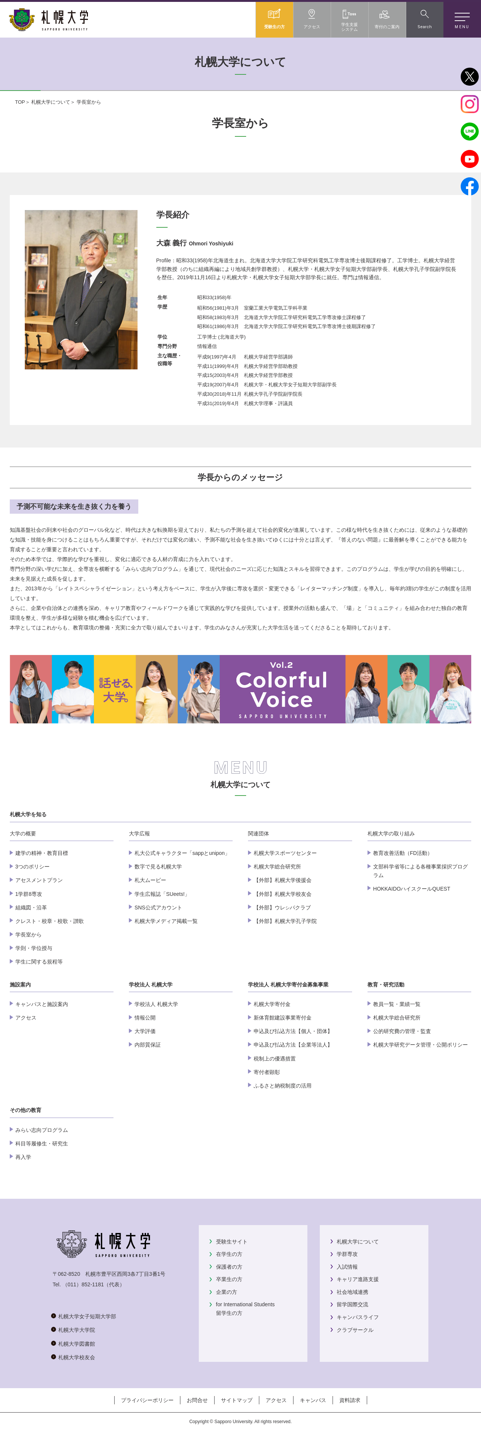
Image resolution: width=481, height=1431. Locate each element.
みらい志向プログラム (41, 1130)
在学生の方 (229, 1254)
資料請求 (349, 1400)
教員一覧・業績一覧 (396, 1004)
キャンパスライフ (358, 1317)
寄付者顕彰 (267, 1072)
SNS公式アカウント (158, 908)
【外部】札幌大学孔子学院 (285, 921)
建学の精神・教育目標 (41, 853)
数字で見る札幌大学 (158, 867)
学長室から (28, 935)
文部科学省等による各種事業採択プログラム (420, 871)
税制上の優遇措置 (275, 1059)
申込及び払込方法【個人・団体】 (293, 1031)
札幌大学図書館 (76, 1344)
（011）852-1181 (83, 1284)
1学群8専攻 (28, 894)
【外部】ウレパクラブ (282, 908)
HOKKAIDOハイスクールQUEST (411, 889)
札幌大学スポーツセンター (285, 853)
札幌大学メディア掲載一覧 (166, 921)
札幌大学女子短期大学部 (87, 1316)
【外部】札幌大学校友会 (283, 894)
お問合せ (197, 1400)
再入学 (23, 1157)
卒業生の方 (229, 1279)
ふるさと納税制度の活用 (283, 1086)
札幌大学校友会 (76, 1357)
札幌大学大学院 (76, 1330)
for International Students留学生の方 (245, 1308)
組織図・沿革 (31, 908)
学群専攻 (347, 1254)
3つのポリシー (32, 867)
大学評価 (145, 1031)
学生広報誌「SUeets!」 (162, 894)
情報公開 (145, 1018)
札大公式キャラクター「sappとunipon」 (182, 853)
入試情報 (347, 1267)
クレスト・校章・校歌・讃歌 (49, 921)
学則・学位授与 (33, 948)
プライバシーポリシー (147, 1400)
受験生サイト (232, 1242)
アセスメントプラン (39, 880)
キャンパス (313, 1400)
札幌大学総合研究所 (277, 867)
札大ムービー (150, 880)
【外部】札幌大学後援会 (283, 880)
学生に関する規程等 (39, 962)
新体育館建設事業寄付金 (283, 1018)
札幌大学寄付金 (272, 1004)
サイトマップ (237, 1400)
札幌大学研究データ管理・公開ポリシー (420, 1045)
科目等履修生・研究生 (41, 1144)
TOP (20, 102)
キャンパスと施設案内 (41, 1004)
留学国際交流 (352, 1304)
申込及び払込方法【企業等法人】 (293, 1045)
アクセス (25, 1018)
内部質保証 (148, 1045)
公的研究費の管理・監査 (402, 1031)
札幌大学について (50, 102)
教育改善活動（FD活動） (403, 853)
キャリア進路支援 (358, 1279)
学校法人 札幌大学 (156, 1004)
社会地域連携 (352, 1292)
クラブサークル (355, 1330)
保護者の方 (229, 1267)
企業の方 (226, 1292)
